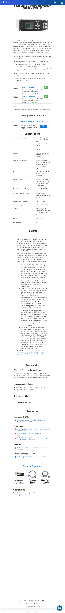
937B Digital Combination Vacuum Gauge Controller (33, 518)
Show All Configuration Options (32, 121)
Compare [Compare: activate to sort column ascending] (17, 382)
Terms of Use (29, 603)
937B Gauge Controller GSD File (27, 546)
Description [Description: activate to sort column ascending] (25, 382)
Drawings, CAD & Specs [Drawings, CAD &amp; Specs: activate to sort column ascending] (44, 382)
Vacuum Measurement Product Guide (29, 522)
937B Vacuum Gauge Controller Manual (29, 537)
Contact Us (35, 93)
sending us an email (21, 584)
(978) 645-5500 (35, 606)
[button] (59, 608)
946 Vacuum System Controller (19, 571)
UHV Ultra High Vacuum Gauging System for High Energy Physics (31, 353)
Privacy (36, 603)
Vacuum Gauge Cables (32, 571)
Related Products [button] (32, 555)
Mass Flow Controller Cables (45, 571)
